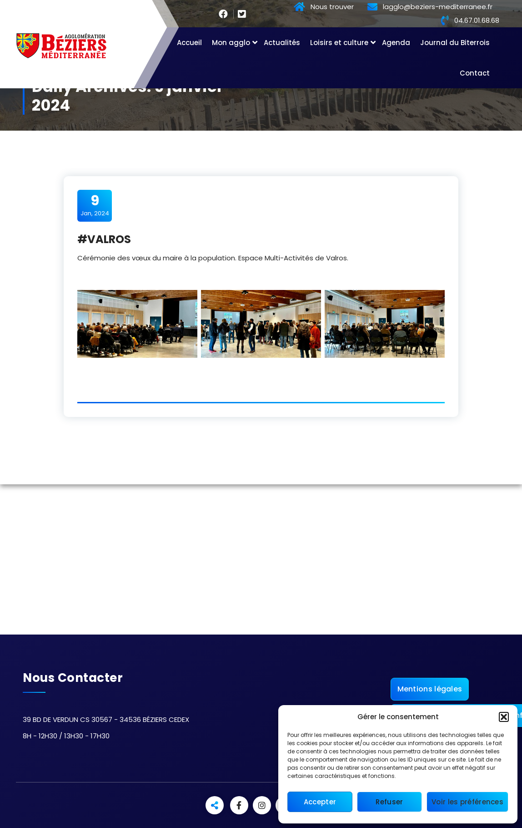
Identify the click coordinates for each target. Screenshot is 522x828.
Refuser (389, 802)
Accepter (320, 802)
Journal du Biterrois (455, 42)
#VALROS (104, 239)
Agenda (396, 42)
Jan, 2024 (94, 205)
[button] (503, 716)
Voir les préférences (467, 802)
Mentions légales (429, 689)
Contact (475, 73)
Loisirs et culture (339, 42)
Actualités (282, 42)
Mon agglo (231, 42)
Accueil (189, 42)
